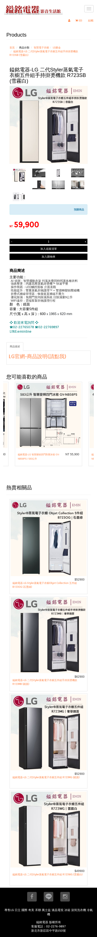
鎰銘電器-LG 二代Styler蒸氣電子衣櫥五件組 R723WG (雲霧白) (48, 874)
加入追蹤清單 (48, 248)
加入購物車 (48, 256)
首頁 (12, 47)
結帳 (91, 20)
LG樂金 (57, 47)
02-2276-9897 (56, 926)
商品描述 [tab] (15, 346)
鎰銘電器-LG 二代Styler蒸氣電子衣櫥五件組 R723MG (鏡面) (46, 777)
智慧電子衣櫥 (41, 47)
